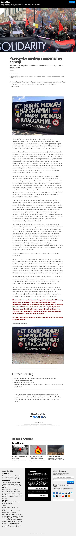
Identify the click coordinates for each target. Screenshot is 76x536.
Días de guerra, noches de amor (10, 495)
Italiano (43, 76)
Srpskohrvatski (13, 77)
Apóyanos (71, 2)
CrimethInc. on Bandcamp (71, 493)
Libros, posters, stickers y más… (10, 507)
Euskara (13, 518)
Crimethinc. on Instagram (60, 493)
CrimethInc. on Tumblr (69, 493)
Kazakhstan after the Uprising (24, 382)
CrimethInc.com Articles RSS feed (69, 496)
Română (7, 521)
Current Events (14, 73)
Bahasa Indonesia (18, 516)
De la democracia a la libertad (10, 489)
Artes (3, 475)
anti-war (37, 424)
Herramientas (14, 4)
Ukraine (28, 424)
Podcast (4, 500)
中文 (11, 516)
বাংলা (15, 521)
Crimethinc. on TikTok (57, 496)
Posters (14, 482)
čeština (18, 76)
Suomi (35, 76)
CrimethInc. (5, 2)
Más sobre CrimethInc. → (41, 488)
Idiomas (34, 4)
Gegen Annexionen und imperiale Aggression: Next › (49, 425)
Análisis (13, 475)
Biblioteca (7, 4)
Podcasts (20, 4)
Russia (25, 424)
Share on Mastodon (36, 417)
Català (13, 525)
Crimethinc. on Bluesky (63, 493)
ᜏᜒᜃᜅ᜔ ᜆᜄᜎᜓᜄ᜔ (15, 527)
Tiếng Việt (8, 525)
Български (13, 76)
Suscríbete (70, 482)
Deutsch (22, 76)
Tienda (25, 4)
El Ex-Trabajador (6, 502)
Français (39, 76)
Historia (4, 477)
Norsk (9, 527)
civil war (34, 424)
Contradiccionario (7, 491)
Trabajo (14, 491)
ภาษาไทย (12, 523)
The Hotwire (8, 503)
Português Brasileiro (56, 76)
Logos (12, 484)
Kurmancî (4, 527)
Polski (8, 514)
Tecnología (5, 479)
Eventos (17, 475)
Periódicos (8, 482)
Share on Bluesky (34, 417)
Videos (4, 484)
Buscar (30, 4)
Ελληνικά (13, 514)
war (31, 424)
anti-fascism (49, 424)
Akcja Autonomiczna (20, 323)
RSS (8, 473)
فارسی (4, 519)
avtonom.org (54, 82)
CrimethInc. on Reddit (66, 496)
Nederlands (48, 76)
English (26, 76)
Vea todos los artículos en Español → (10, 5)
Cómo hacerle (10, 477)
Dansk (4, 523)
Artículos (4, 473)
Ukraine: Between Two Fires (23, 380)
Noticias (17, 477)
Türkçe (17, 518)
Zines (3, 482)
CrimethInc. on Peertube (60, 496)
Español (31, 76)
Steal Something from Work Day (14, 486)
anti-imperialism (43, 424)
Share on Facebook (42, 417)
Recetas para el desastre (15, 493)
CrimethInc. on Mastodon (54, 493)
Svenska (18, 77)
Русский (62, 76)
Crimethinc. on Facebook (57, 493)
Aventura (8, 475)
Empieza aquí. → (44, 495)
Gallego (20, 525)
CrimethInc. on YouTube (63, 496)
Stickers (18, 482)
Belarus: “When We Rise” (22, 385)
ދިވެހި (16, 525)
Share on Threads (39, 417)
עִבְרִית (7, 523)
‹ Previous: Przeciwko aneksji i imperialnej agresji (26, 425)
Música (8, 484)
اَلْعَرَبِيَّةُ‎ (12, 521)
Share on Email (31, 417)
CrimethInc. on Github (66, 493)
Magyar (9, 518)
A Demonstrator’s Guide (15, 479)
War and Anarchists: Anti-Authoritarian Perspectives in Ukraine (35, 378)
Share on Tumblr (44, 417)
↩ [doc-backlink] (21, 401)
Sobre (38, 4)
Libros (2, 4)
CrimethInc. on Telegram (54, 496)
